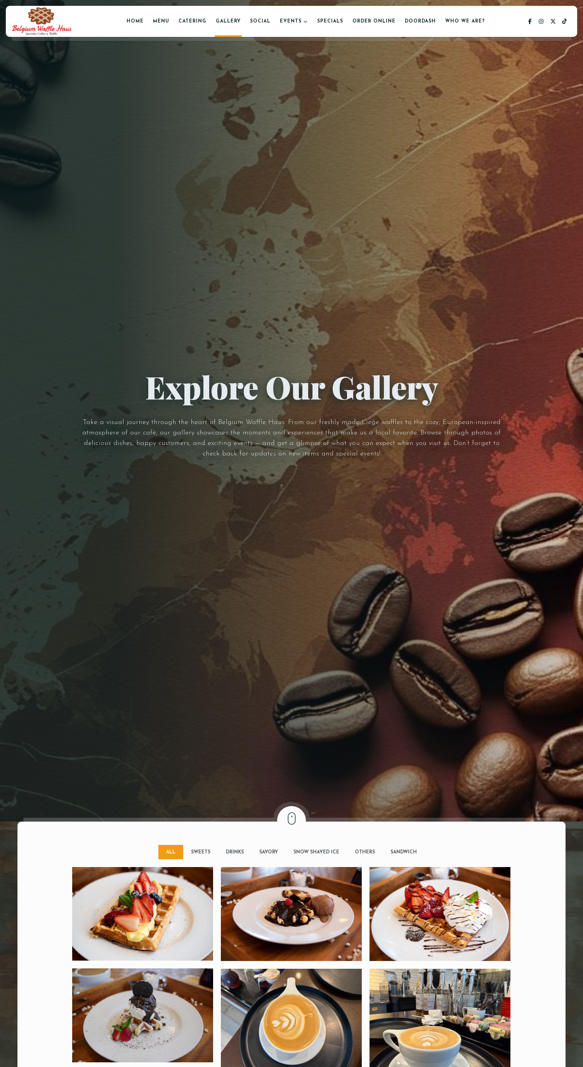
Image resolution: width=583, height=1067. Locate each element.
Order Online (374, 21)
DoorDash (420, 21)
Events (291, 21)
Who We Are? (465, 21)
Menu (161, 21)
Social (260, 21)
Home (135, 21)
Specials (330, 21)
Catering (192, 21)
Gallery (228, 21)
